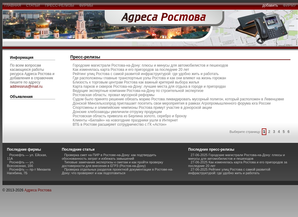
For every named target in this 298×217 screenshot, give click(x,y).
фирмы (86, 5)
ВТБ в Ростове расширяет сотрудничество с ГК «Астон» (119, 124)
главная (12, 5)
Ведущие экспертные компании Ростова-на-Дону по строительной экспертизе (138, 91)
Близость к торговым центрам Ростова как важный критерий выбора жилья (136, 82)
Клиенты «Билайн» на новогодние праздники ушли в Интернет (125, 120)
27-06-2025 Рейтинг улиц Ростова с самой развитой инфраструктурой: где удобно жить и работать (229, 171)
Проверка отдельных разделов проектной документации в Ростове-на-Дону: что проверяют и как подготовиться (117, 171)
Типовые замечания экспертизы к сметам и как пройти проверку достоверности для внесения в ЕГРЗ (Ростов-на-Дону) (112, 164)
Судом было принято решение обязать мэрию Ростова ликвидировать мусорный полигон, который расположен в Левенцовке (178, 99)
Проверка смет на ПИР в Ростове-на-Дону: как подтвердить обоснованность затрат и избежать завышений (109, 156)
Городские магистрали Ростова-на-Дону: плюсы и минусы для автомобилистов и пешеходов (150, 65)
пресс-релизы (59, 5)
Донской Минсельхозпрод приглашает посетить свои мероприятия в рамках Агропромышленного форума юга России (172, 103)
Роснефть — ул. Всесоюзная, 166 (20, 164)
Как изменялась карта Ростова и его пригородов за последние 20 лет (131, 70)
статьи (33, 5)
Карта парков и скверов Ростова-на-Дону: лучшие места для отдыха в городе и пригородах (149, 86)
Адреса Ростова (37, 190)
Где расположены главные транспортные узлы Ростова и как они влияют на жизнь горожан (149, 78)
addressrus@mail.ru (26, 86)
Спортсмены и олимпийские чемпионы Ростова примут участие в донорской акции (142, 107)
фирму (289, 5)
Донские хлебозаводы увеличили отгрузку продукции (117, 112)
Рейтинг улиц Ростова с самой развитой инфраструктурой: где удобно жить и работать (146, 74)
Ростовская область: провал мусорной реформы (113, 95)
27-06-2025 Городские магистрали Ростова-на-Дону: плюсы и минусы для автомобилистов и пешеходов (236, 156)
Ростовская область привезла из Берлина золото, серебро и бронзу (130, 116)
